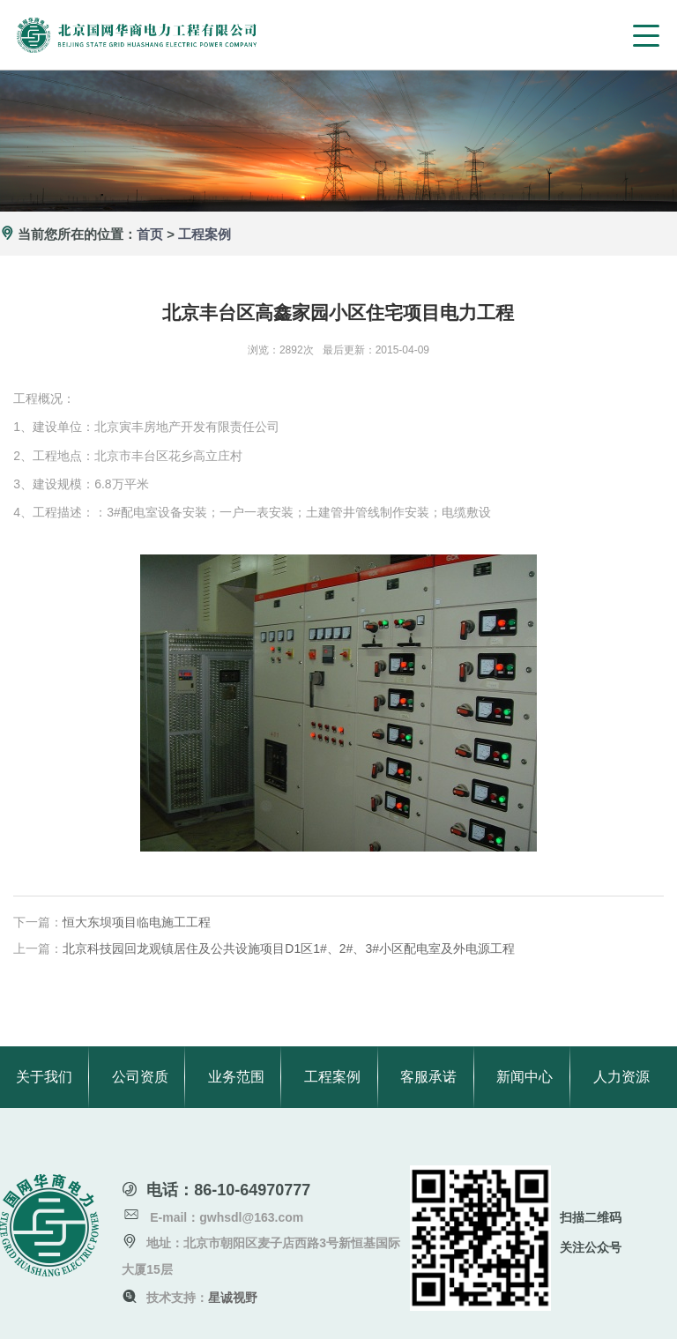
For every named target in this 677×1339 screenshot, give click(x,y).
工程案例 (204, 234)
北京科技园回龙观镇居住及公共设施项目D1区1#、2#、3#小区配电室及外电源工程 (289, 948)
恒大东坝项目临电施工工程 (137, 922)
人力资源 (621, 1076)
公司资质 (140, 1076)
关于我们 (44, 1076)
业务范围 (236, 1076)
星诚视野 (232, 1298)
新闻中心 (524, 1076)
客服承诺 (428, 1076)
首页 (150, 234)
